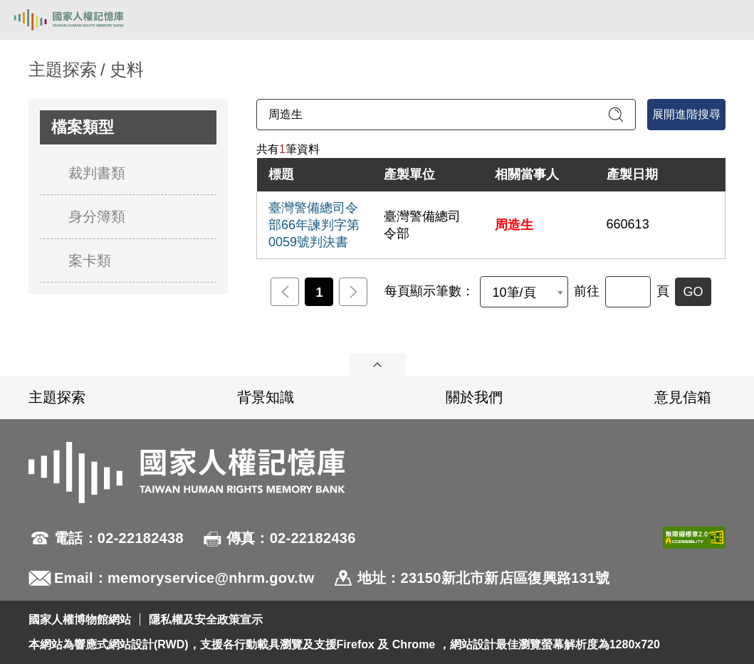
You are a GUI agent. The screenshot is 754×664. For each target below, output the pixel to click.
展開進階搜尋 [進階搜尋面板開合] (686, 114)
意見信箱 (682, 397)
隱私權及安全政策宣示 (206, 619)
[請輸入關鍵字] (446, 114)
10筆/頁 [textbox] (513, 292)
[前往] (628, 291)
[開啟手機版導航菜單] (727, 20)
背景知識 (265, 397)
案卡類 (89, 260)
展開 (377, 364)
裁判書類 (96, 173)
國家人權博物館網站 (79, 619)
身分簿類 (96, 216)
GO (693, 292)
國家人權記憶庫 (83, 20)
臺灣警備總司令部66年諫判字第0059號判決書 (314, 225)
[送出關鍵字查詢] (615, 114)
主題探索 (56, 397)
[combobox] (524, 291)
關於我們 (474, 397)
